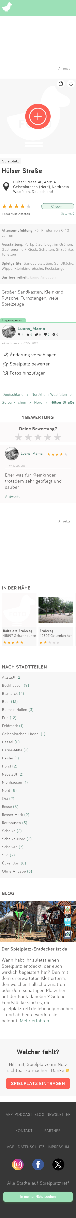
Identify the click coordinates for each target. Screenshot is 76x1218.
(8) (15, 806)
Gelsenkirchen (14, 402)
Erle (5, 717)
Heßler (7, 758)
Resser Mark (12, 814)
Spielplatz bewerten (30, 364)
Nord (38, 402)
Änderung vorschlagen (33, 355)
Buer (6, 701)
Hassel (7, 741)
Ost (5, 798)
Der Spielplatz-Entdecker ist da (34, 949)
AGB (11, 1146)
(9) (26, 685)
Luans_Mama (31, 328)
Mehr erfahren (34, 1020)
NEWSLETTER (59, 1114)
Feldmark (10, 725)
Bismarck (10, 693)
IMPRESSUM (58, 1146)
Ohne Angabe (14, 871)
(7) (21, 846)
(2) (19, 677)
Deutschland (13, 394)
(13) (14, 701)
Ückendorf (11, 863)
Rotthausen (11, 822)
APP (9, 1114)
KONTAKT (24, 1130)
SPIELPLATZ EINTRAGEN (38, 1083)
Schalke (9, 830)
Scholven (10, 846)
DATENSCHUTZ (31, 1146)
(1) (21, 725)
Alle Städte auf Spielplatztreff (38, 1183)
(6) (17, 741)
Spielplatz (10, 161)
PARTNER (52, 1130)
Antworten (14, 496)
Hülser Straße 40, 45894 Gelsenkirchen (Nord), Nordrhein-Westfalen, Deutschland (42, 186)
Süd (5, 855)
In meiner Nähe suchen (38, 1196)
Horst (6, 766)
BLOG (39, 1114)
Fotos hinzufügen (28, 373)
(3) (31, 709)
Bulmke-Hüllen (14, 709)
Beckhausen (12, 685)
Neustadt (9, 774)
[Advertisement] (40, 548)
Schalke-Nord (14, 838)
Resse (7, 806)
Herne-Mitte (12, 749)
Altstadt (8, 677)
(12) (13, 717)
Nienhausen (12, 782)
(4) (21, 693)
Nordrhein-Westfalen (49, 394)
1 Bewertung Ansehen (16, 214)
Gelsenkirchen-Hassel (21, 733)
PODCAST (23, 1114)
